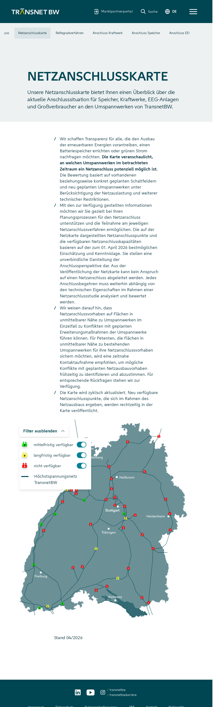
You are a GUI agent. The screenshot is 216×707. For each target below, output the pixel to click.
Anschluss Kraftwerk (146, 33)
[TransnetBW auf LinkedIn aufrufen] (78, 692)
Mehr (178, 33)
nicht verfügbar (61, 466)
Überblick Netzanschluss (29, 33)
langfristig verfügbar (61, 455)
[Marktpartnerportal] (112, 11)
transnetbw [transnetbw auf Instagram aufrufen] (117, 689)
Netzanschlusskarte (71, 33)
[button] (193, 12)
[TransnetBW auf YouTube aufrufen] (90, 692)
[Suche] (148, 11)
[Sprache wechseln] (170, 11)
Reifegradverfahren (108, 33)
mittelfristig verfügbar (61, 445)
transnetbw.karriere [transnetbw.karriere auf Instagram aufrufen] (123, 694)
